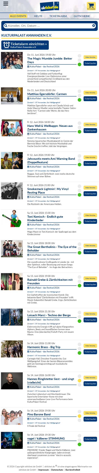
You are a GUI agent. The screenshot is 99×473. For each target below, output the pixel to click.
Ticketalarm (58, 16)
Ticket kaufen (90, 63)
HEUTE (38, 16)
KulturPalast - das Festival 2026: (43, 66)
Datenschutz (57, 469)
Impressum (43, 469)
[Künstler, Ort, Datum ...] (49, 26)
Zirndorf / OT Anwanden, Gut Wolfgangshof (43, 71)
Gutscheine (82, 16)
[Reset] (94, 26)
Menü (6, 3)
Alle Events (18, 16)
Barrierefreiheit (73, 469)
